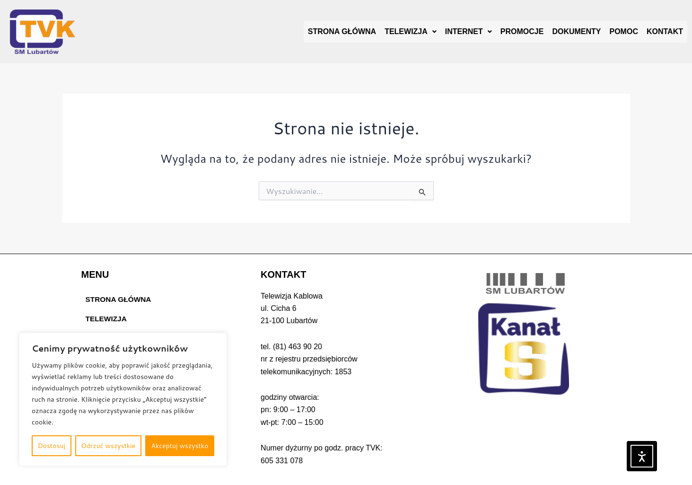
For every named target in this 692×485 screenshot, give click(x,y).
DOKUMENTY (576, 31)
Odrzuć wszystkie (108, 445)
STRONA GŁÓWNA (342, 31)
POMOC (624, 31)
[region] (123, 399)
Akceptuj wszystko (179, 445)
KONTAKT (665, 31)
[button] (410, 32)
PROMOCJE (522, 31)
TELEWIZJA (411, 31)
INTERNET (468, 31)
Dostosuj (51, 445)
